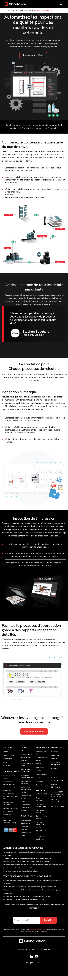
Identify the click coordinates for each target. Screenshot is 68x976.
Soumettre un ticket (41, 753)
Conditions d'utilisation (40, 837)
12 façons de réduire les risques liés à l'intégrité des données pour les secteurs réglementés (32, 853)
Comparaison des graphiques (9, 789)
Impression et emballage (25, 825)
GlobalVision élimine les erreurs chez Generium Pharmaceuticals (26, 896)
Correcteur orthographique (9, 783)
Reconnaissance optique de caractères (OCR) (9, 820)
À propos (54, 752)
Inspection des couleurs (8, 803)
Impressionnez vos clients (26, 782)
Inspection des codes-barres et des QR (10, 796)
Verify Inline (7, 759)
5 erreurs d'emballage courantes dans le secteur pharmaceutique (27, 858)
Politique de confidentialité (41, 805)
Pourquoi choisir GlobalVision (26, 756)
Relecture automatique (25, 803)
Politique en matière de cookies (40, 824)
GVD (5, 762)
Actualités (54, 768)
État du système (41, 774)
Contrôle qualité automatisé (26, 770)
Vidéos (38, 771)
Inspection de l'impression (8, 813)
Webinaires (40, 767)
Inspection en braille (10, 808)
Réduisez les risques (25, 809)
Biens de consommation (26, 831)
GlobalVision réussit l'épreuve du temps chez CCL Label (23, 899)
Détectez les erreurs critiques (27, 776)
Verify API (6, 766)
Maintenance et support (41, 811)
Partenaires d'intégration (55, 763)
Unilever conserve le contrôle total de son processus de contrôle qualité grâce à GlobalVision (32, 891)
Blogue (38, 764)
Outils (38, 778)
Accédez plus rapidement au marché (26, 789)
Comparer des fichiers (26, 797)
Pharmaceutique (26, 820)
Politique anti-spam (41, 831)
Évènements (55, 772)
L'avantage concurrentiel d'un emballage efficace (21, 871)
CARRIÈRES (55, 755)
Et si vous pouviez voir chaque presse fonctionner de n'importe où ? (27, 862)
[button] (61, 4)
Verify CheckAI (8, 755)
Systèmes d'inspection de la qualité (27, 763)
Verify (5, 752)
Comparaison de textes (9, 777)
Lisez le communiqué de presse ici (47, 10)
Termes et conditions (39, 799)
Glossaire (39, 781)
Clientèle (54, 759)
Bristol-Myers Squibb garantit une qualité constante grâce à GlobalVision (29, 887)
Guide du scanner (42, 785)
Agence (23, 836)
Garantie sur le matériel (41, 817)
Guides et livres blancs (41, 758)
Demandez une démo (33, 55)
